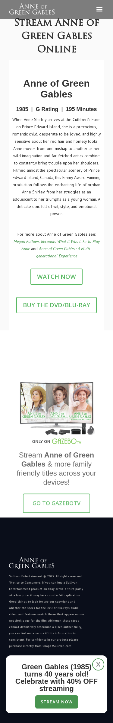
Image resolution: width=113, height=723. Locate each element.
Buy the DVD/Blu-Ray (56, 305)
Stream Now (57, 702)
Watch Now (56, 276)
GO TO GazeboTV (56, 505)
